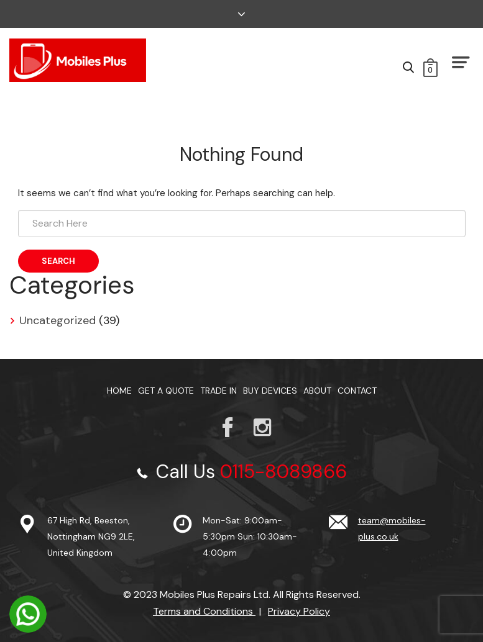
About (317, 390)
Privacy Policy (299, 611)
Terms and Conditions (204, 611)
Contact (357, 390)
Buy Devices (270, 390)
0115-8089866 (283, 471)
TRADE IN (218, 390)
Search (58, 261)
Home (119, 390)
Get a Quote (166, 390)
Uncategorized (57, 320)
